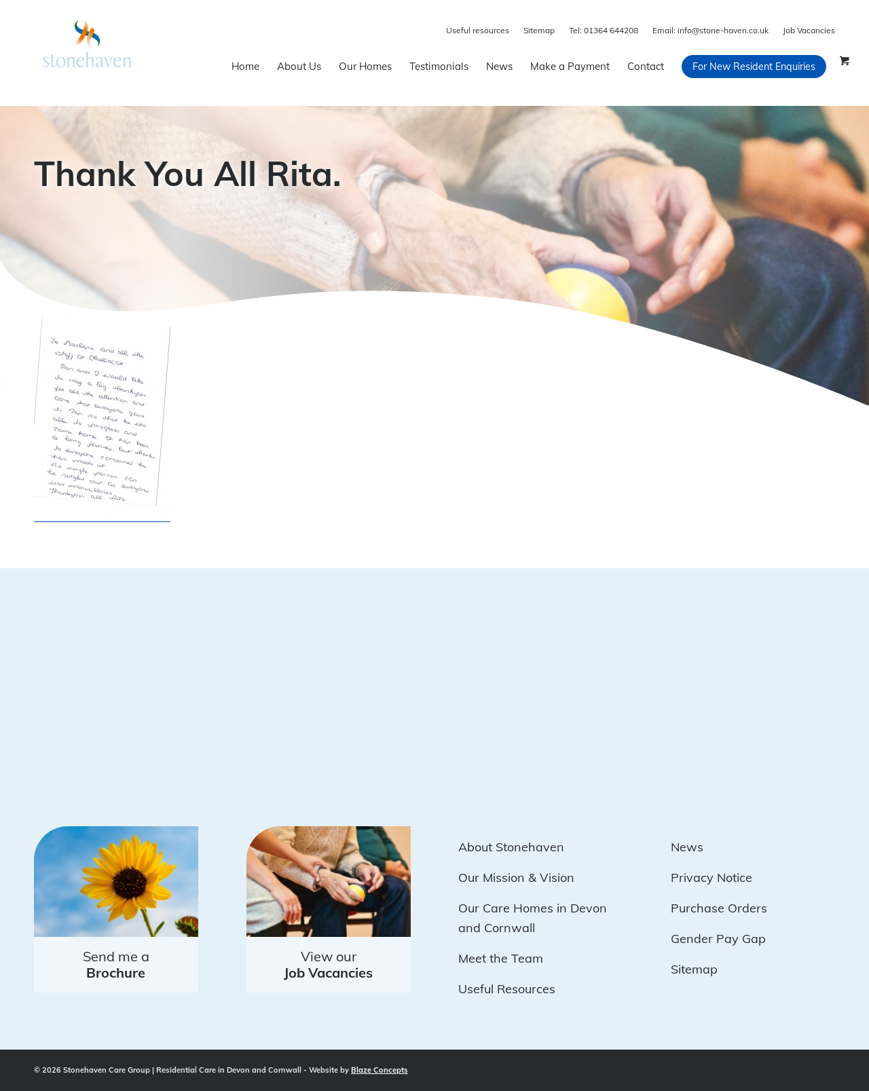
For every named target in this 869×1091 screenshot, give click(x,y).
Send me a (116, 964)
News (687, 847)
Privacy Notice (711, 877)
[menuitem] (245, 66)
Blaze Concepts (379, 1070)
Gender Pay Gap (718, 938)
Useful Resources (506, 989)
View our (328, 964)
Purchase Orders (719, 908)
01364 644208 (603, 30)
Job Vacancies (809, 30)
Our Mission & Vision (516, 877)
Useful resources (477, 30)
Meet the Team (500, 958)
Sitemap (539, 30)
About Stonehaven (511, 847)
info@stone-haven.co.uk (710, 30)
